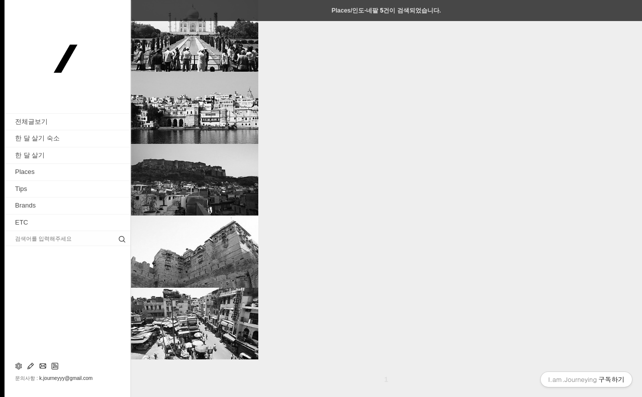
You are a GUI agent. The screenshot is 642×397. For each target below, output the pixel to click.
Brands (25, 205)
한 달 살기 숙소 (37, 138)
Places (25, 171)
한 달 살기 (30, 155)
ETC (21, 222)
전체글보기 (31, 121)
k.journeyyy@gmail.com (65, 378)
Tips (21, 188)
